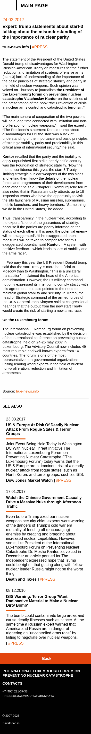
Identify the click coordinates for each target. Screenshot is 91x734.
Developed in (10, 723)
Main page (34, 5)
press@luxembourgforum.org (28, 696)
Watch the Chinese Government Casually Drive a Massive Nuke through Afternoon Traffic (44, 502)
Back (46, 658)
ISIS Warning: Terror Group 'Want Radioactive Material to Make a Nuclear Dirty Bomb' (42, 600)
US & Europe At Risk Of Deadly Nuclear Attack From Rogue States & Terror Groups (42, 429)
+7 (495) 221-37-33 (14, 691)
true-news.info (27, 391)
